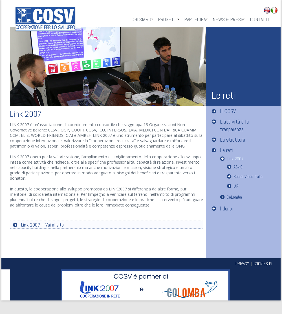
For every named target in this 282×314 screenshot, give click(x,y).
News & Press (228, 19)
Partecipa (195, 19)
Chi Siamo (141, 19)
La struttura (232, 139)
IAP (236, 186)
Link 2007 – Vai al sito (42, 224)
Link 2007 (235, 159)
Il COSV (228, 111)
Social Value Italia (248, 176)
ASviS (238, 167)
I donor (226, 208)
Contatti (259, 19)
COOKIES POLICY (267, 264)
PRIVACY (242, 264)
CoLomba (234, 197)
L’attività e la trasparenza (234, 125)
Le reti (226, 150)
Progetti (167, 19)
